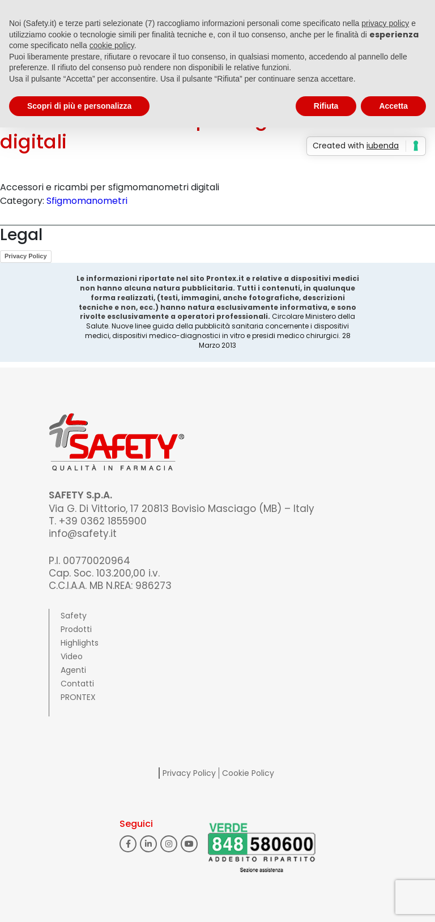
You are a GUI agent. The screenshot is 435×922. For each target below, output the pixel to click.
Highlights (80, 642)
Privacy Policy (26, 256)
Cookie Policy (248, 773)
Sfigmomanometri (86, 200)
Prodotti (76, 629)
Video (72, 656)
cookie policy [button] (111, 45)
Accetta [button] (393, 105)
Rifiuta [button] (326, 105)
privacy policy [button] (385, 23)
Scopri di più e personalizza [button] (79, 105)
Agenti (73, 670)
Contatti (77, 683)
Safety (74, 615)
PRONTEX (78, 697)
